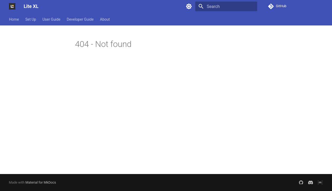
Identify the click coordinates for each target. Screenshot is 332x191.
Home (14, 19)
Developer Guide (80, 19)
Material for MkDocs (40, 182)
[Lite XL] (12, 6)
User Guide (51, 19)
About (105, 19)
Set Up (30, 19)
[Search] (226, 6)
